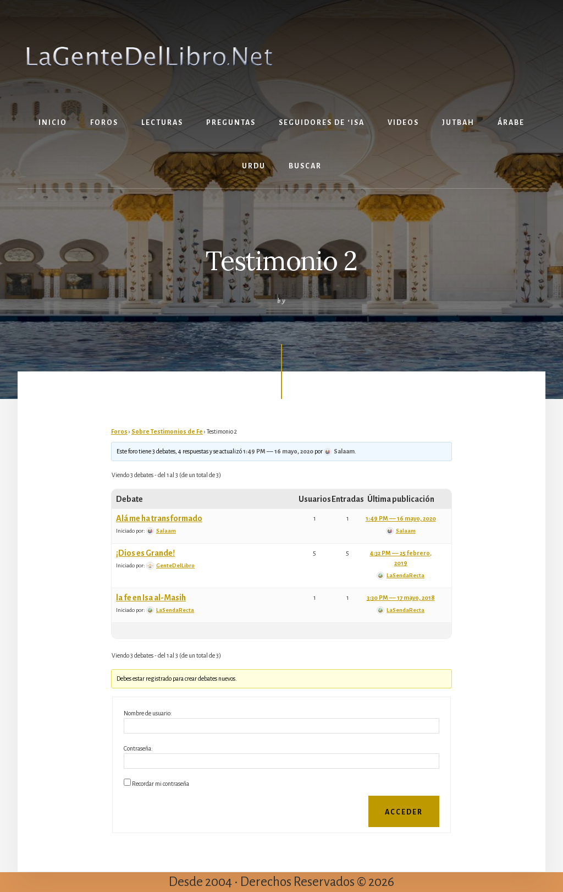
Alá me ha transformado (159, 518)
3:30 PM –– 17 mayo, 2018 (401, 597)
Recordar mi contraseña (160, 783)
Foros (119, 431)
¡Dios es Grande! (145, 553)
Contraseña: (138, 748)
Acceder (404, 812)
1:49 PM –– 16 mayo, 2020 (278, 451)
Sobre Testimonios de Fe (167, 431)
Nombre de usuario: (148, 713)
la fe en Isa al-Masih (151, 597)
